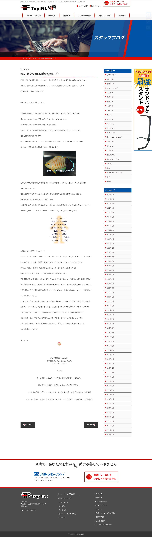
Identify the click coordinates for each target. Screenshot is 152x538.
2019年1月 (110, 363)
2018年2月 (110, 390)
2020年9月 (110, 292)
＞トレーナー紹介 (101, 501)
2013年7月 (110, 430)
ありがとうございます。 (115, 173)
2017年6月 (110, 408)
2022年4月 (110, 230)
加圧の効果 (111, 155)
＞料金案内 (98, 494)
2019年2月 (110, 359)
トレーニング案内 (33, 17)
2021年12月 (111, 248)
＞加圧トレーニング (64, 498)
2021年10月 (111, 257)
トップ (23, 58)
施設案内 (66, 17)
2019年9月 (110, 337)
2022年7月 (110, 217)
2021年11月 (110, 252)
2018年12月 (111, 368)
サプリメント (111, 75)
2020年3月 (110, 310)
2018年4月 (110, 386)
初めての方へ (95, 8)
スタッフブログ (104, 17)
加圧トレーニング (113, 159)
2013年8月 (110, 426)
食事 (108, 168)
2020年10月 (111, 288)
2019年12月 (111, 323)
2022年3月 (110, 235)
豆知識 (109, 164)
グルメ (109, 115)
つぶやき (110, 92)
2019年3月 (110, 355)
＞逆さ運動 (61, 506)
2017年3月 (110, 412)
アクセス (122, 17)
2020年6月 (110, 306)
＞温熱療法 (61, 518)
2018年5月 (110, 381)
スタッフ (110, 119)
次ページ (91, 425)
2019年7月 (110, 346)
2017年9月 (110, 395)
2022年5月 (110, 226)
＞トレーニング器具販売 (103, 525)
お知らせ (110, 106)
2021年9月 (110, 261)
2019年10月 (111, 332)
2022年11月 (110, 203)
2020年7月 (110, 301)
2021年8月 (110, 266)
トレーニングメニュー (114, 137)
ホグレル (110, 146)
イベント (110, 110)
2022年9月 (110, 208)
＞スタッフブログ (101, 505)
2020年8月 (110, 297)
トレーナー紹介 (84, 17)
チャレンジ (111, 132)
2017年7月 (110, 403)
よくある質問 (82, 8)
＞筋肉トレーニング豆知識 (66, 514)
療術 (108, 177)
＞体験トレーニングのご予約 (105, 513)
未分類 (109, 181)
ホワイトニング (112, 88)
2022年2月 (110, 239)
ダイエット (111, 128)
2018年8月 (110, 377)
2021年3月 (110, 283)
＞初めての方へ (100, 517)
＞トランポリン (62, 502)
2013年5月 (110, 434)
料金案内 (51, 17)
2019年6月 (110, 350)
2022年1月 (110, 243)
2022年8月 (110, 212)
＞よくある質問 (100, 521)
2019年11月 (110, 328)
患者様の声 (111, 84)
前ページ (27, 425)
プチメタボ (111, 141)
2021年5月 (110, 279)
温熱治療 (110, 97)
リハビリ (110, 150)
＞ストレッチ (62, 510)
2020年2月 (110, 315)
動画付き (110, 101)
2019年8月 (110, 341)
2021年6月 (110, 275)
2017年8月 (110, 399)
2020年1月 (110, 319)
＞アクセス (98, 509)
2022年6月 (110, 221)
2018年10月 (111, 372)
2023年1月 (110, 199)
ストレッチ (111, 124)
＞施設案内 (98, 497)
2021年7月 (110, 270)
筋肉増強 (110, 79)
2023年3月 (110, 195)
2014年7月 (110, 421)
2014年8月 (110, 417)
